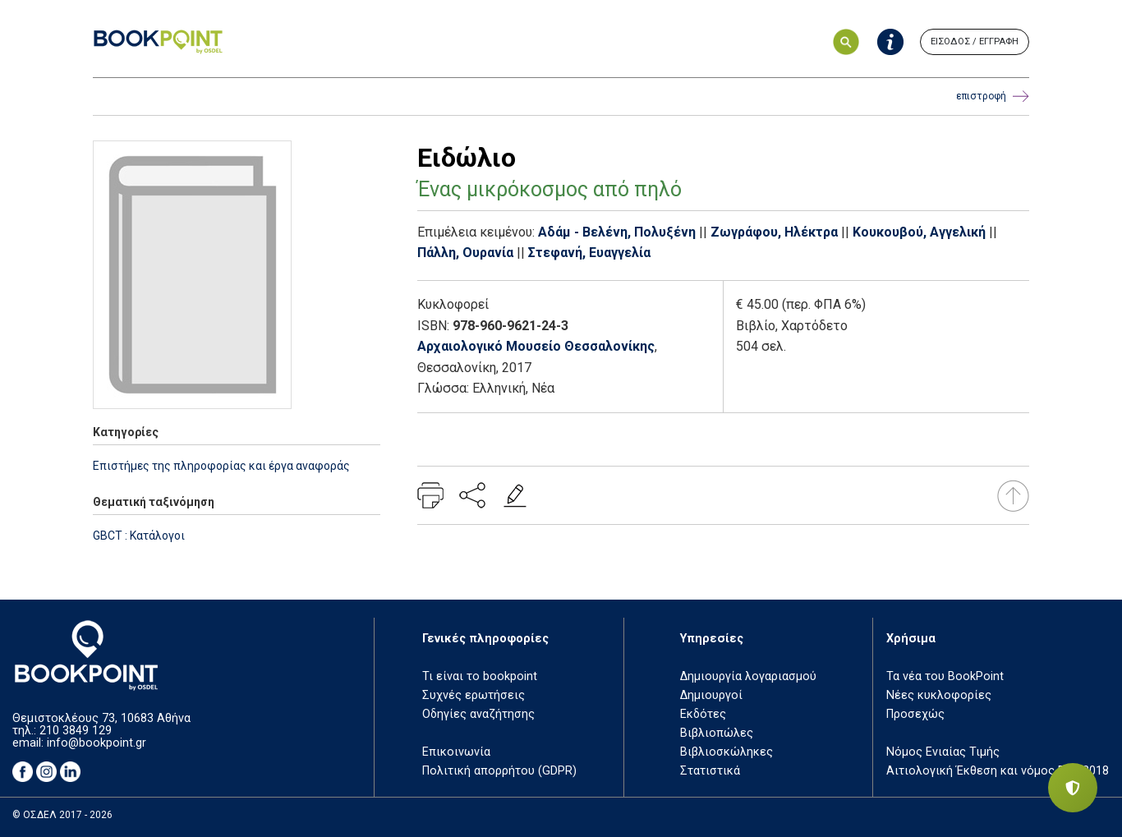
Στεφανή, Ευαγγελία (589, 252)
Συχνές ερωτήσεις (473, 695)
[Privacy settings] (1072, 787)
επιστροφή (992, 96)
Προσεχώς (915, 714)
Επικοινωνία (456, 752)
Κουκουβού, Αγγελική (919, 232)
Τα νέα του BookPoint (945, 676)
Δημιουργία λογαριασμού (748, 676)
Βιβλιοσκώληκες (726, 752)
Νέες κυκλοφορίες (938, 695)
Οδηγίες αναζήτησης (478, 714)
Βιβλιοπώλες (716, 733)
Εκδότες (703, 714)
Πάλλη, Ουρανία (465, 252)
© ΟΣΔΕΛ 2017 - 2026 (62, 815)
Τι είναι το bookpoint (479, 676)
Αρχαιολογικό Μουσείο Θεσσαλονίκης (536, 346)
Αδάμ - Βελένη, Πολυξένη (617, 232)
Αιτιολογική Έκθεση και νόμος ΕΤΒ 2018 (997, 771)
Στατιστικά (710, 771)
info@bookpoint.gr (96, 743)
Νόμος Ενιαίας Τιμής (943, 752)
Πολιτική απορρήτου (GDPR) (499, 771)
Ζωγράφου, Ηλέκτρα (774, 232)
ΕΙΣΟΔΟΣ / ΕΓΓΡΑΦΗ (975, 41)
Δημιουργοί (711, 695)
